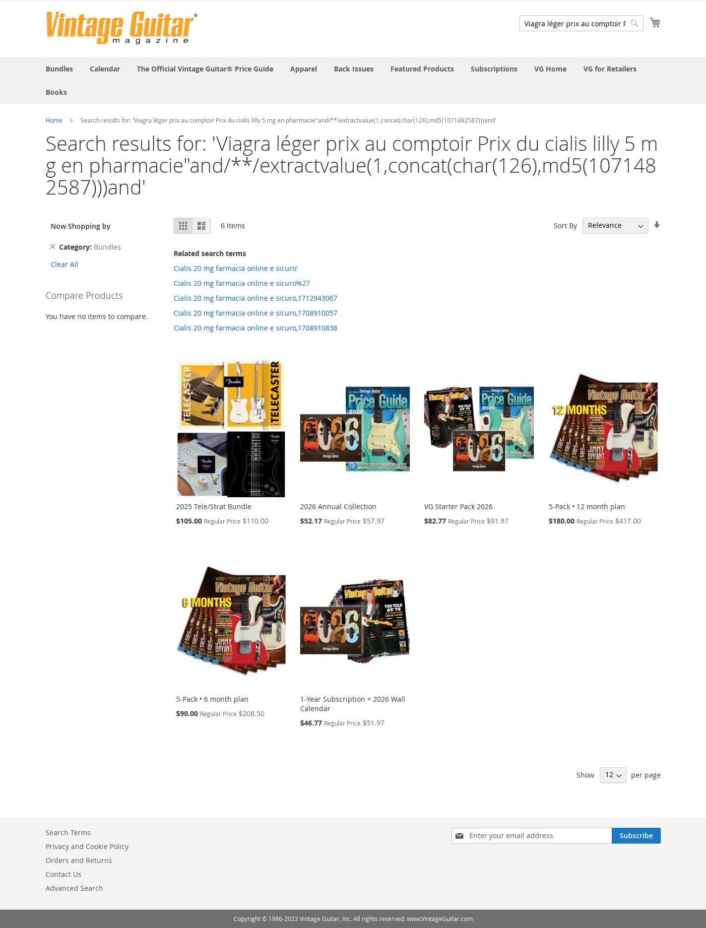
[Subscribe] (636, 836)
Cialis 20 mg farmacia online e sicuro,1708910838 (255, 327)
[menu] (353, 80)
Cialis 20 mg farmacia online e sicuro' (236, 268)
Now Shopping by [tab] (81, 226)
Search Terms (68, 832)
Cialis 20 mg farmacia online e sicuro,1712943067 (255, 298)
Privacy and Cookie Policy (87, 846)
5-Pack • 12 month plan (587, 506)
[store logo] (122, 28)
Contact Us (63, 874)
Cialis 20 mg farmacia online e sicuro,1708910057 (255, 313)
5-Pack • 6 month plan (212, 699)
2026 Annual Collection (338, 506)
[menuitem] (59, 68)
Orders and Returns (79, 860)
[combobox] (581, 23)
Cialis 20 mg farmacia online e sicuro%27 (242, 283)
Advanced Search (74, 888)
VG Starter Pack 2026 (458, 506)
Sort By (565, 225)
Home (54, 120)
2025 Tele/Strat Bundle (214, 506)
